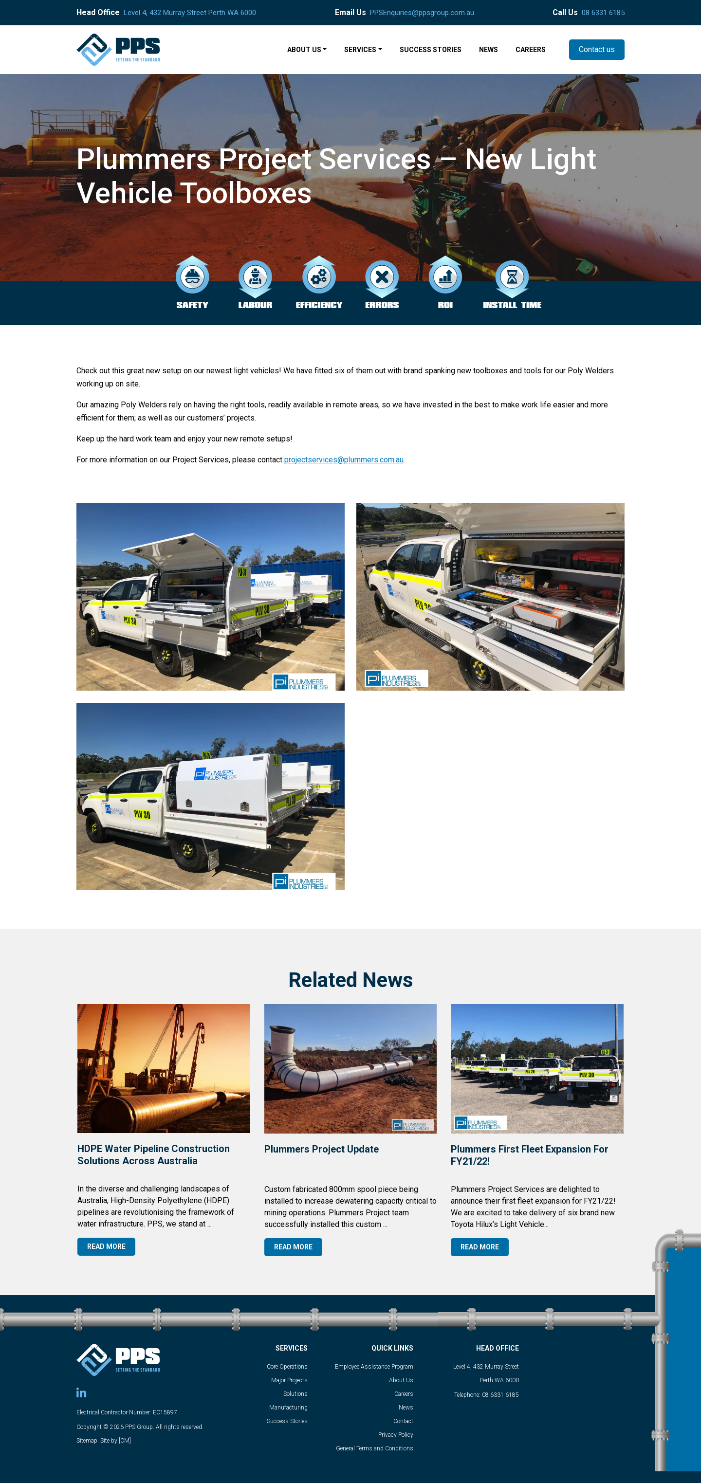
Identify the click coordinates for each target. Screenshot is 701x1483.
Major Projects (289, 1380)
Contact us (597, 49)
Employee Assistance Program (374, 1366)
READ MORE (106, 1246)
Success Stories (287, 1421)
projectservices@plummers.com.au (344, 459)
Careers (403, 1394)
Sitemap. (87, 1440)
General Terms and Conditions (374, 1448)
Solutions (295, 1394)
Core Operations (287, 1366)
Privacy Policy (395, 1434)
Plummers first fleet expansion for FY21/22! (530, 1155)
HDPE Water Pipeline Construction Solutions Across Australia (153, 1155)
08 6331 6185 (603, 12)
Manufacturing (288, 1407)
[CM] (125, 1440)
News (406, 1407)
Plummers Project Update (321, 1149)
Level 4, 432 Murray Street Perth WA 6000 (190, 12)
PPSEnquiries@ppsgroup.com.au (422, 12)
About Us (401, 1380)
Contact (403, 1421)
